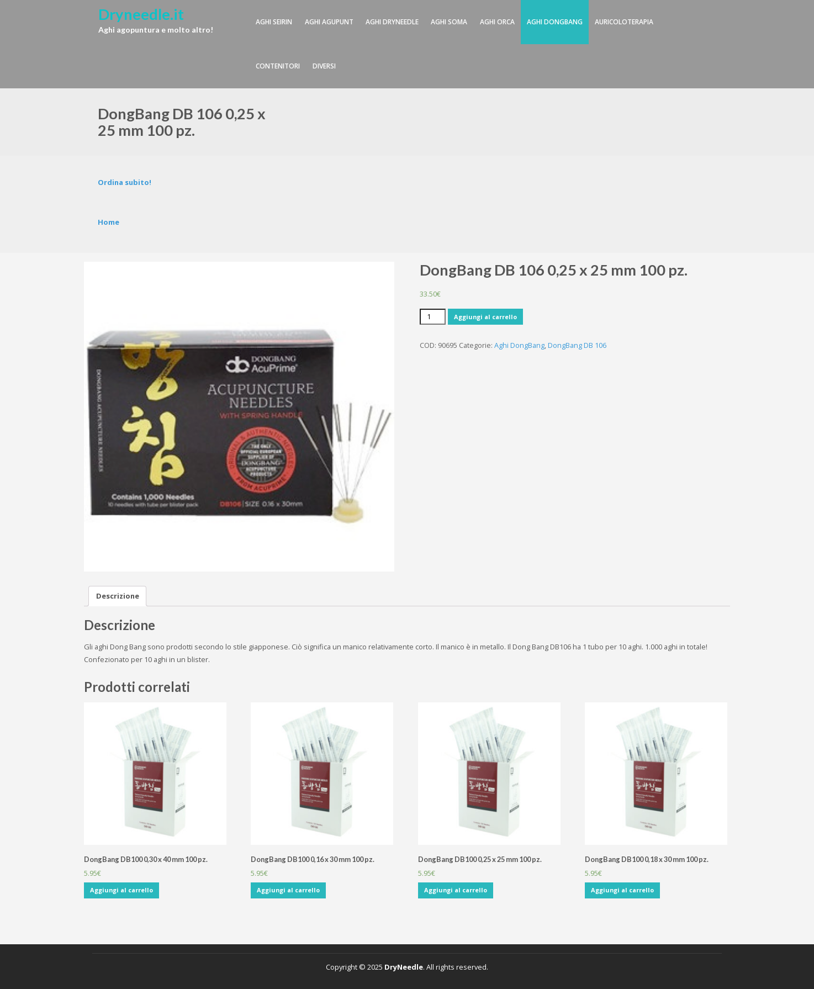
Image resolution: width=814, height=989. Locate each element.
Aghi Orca (497, 22)
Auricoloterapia (624, 22)
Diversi (324, 66)
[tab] (117, 596)
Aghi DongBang (555, 22)
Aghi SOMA (449, 22)
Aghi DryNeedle (392, 22)
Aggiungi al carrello (485, 317)
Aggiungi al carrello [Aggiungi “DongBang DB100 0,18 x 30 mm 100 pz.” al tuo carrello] (622, 890)
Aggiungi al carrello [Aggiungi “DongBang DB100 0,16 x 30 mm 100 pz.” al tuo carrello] (288, 890)
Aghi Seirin (274, 22)
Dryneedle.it (141, 14)
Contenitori (278, 66)
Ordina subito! (124, 182)
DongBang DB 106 (577, 345)
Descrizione (117, 596)
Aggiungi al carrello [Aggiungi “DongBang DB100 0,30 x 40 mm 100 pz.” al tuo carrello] (121, 890)
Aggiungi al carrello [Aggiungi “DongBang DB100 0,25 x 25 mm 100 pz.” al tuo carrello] (455, 890)
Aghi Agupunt (329, 22)
